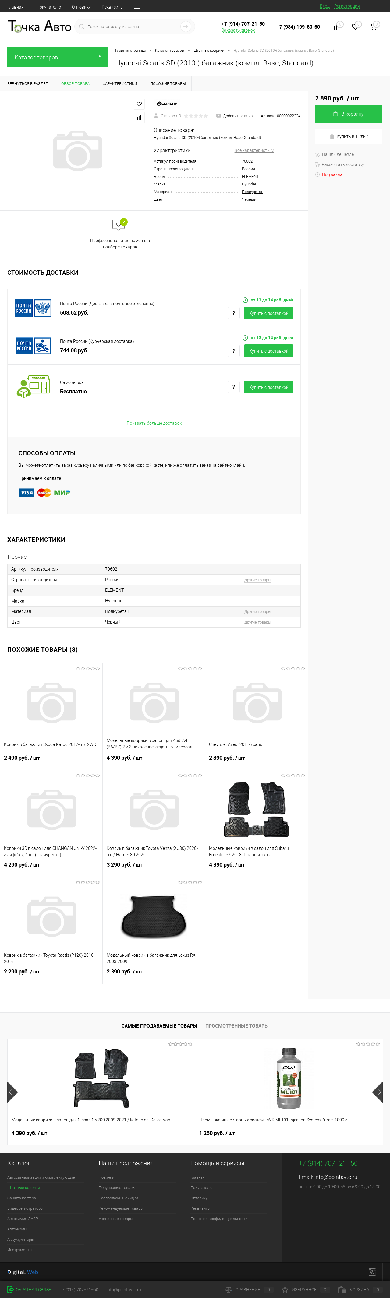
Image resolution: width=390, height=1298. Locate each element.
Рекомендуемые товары (121, 1208)
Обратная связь (29, 1289)
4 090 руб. (217, 1133)
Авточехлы (17, 1229)
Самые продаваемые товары (159, 1025)
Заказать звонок (238, 30)
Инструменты (19, 1249)
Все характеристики (254, 150)
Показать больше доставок (154, 423)
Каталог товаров (58, 57)
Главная (15, 7)
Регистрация (347, 6)
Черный (249, 199)
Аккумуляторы (20, 1239)
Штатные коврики (23, 1187)
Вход (325, 6)
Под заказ (328, 174)
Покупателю (49, 7)
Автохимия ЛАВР (22, 1218)
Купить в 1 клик (349, 136)
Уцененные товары (116, 1218)
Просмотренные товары (237, 1025)
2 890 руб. (256, 762)
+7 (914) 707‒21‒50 (79, 1289)
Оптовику (81, 7)
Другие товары (257, 580)
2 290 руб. (51, 975)
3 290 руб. (154, 868)
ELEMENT (250, 176)
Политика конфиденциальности (218, 1218)
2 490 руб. (51, 762)
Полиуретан (252, 191)
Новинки (106, 1177)
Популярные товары (117, 1187)
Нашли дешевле (334, 154)
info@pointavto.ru (335, 1177)
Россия (248, 169)
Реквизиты (113, 7)
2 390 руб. (154, 975)
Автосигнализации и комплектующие (41, 1177)
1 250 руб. (123, 1133)
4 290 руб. (51, 868)
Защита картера (21, 1198)
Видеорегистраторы (25, 1208)
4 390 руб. (154, 762)
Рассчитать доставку (339, 164)
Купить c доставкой (269, 313)
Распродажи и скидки (118, 1198)
